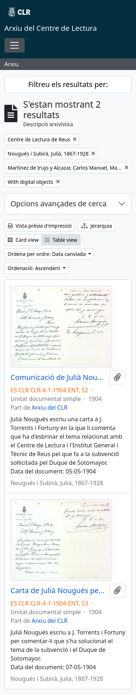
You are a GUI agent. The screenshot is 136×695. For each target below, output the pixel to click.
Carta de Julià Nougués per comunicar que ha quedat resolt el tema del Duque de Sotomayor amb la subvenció (58, 590)
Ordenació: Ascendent (34, 268)
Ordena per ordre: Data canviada (47, 254)
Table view (61, 239)
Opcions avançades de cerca (58, 203)
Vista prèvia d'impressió (40, 225)
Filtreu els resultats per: (68, 84)
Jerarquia (96, 225)
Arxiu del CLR (49, 407)
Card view (23, 239)
